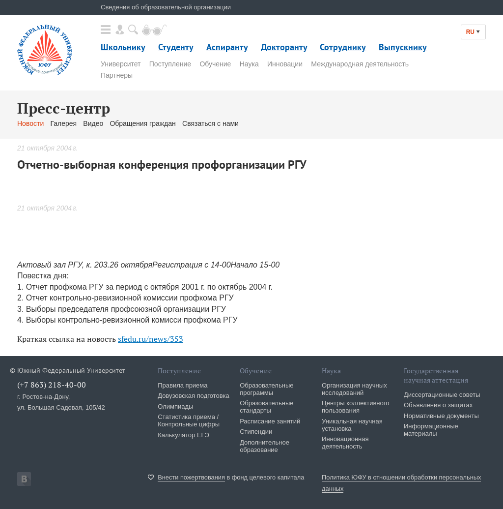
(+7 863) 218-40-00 (51, 384)
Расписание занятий (270, 421)
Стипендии (256, 431)
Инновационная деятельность (345, 442)
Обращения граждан (142, 123)
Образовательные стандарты (266, 406)
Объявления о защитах (438, 405)
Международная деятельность (360, 64)
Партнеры (117, 75)
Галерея (63, 123)
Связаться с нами (210, 123)
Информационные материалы (431, 429)
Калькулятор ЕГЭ (183, 435)
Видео (93, 123)
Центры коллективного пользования (355, 406)
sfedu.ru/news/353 (150, 338)
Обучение (215, 64)
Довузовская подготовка (193, 395)
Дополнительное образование (264, 446)
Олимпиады (175, 406)
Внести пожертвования (191, 477)
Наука (249, 64)
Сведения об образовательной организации (166, 7)
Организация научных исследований (354, 389)
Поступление (170, 64)
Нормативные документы (441, 415)
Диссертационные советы (442, 394)
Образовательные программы (266, 389)
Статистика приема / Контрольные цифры (189, 420)
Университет (120, 64)
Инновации (285, 64)
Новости (30, 123)
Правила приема (182, 385)
